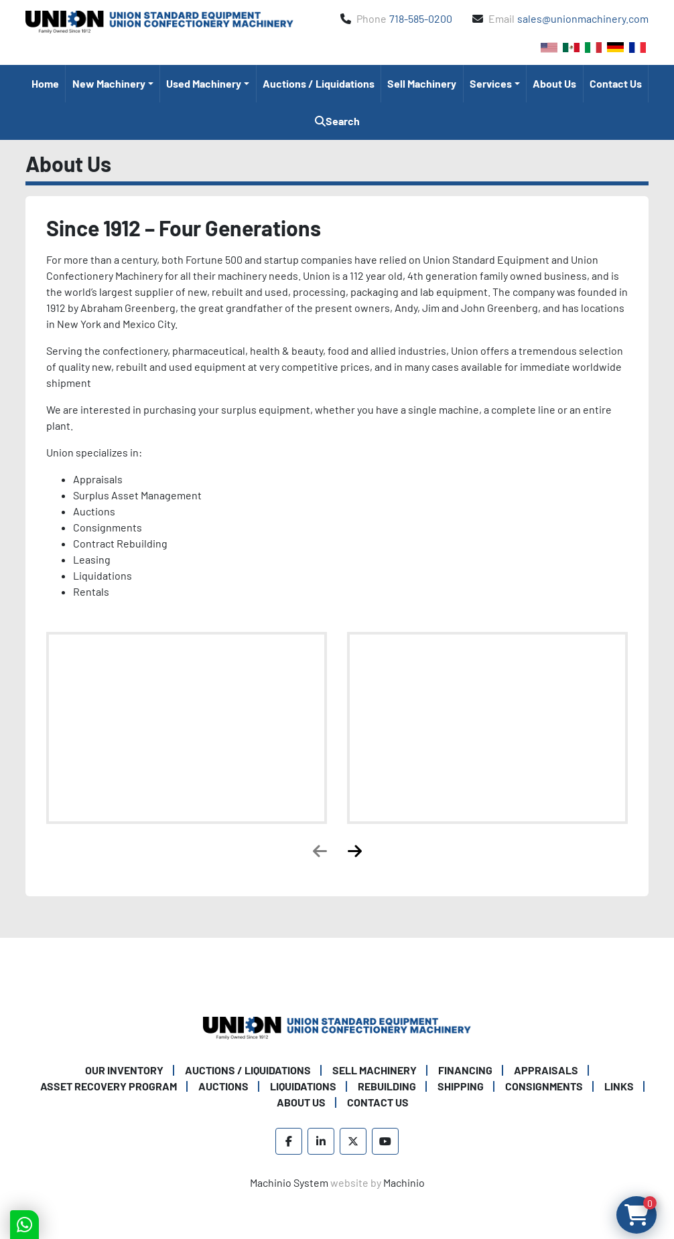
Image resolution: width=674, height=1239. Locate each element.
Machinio (404, 1182)
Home (45, 83)
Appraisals (546, 1070)
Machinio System (289, 1182)
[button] (112, 83)
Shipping (460, 1086)
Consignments (544, 1086)
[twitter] (353, 1141)
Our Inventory (124, 1070)
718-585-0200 (420, 18)
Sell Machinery (421, 83)
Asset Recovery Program (108, 1086)
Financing (465, 1070)
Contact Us (616, 83)
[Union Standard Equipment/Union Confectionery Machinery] (337, 1026)
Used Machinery (203, 83)
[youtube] (385, 1141)
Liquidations (303, 1086)
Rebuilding (387, 1086)
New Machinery (108, 83)
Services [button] (491, 83)
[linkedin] (321, 1141)
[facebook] (288, 1141)
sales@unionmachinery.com (583, 18)
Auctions (223, 1086)
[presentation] (320, 851)
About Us (554, 83)
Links (619, 1086)
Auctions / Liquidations (319, 83)
